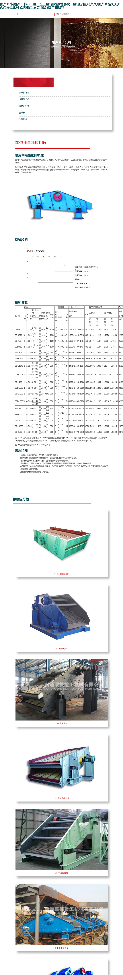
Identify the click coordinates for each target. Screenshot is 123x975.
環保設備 (23, 119)
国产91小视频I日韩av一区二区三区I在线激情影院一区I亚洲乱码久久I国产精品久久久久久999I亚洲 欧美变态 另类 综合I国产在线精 (60, 6)
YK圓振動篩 (61, 649)
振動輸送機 (24, 92)
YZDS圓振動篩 (61, 873)
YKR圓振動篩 (61, 723)
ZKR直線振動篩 (61, 948)
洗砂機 (22, 112)
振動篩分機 (24, 99)
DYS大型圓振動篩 (61, 798)
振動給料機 (24, 106)
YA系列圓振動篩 (61, 574)
